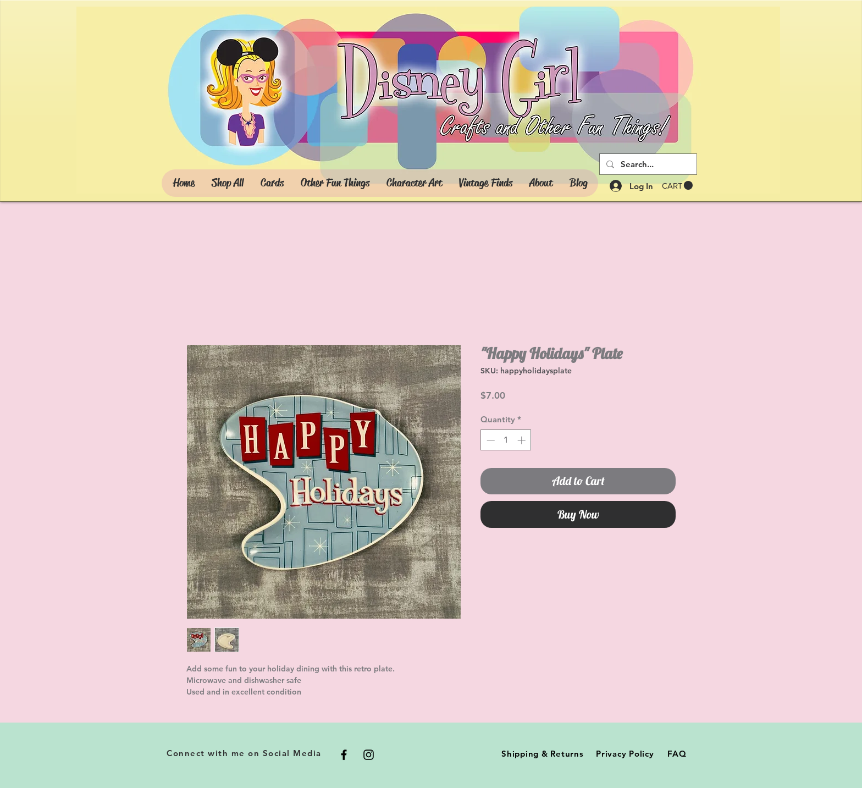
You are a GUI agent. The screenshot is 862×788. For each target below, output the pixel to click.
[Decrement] (489, 440)
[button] (677, 185)
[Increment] (522, 440)
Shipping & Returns (542, 753)
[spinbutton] (506, 440)
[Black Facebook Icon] (344, 755)
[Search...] (647, 164)
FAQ (676, 753)
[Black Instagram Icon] (368, 755)
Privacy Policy (625, 753)
